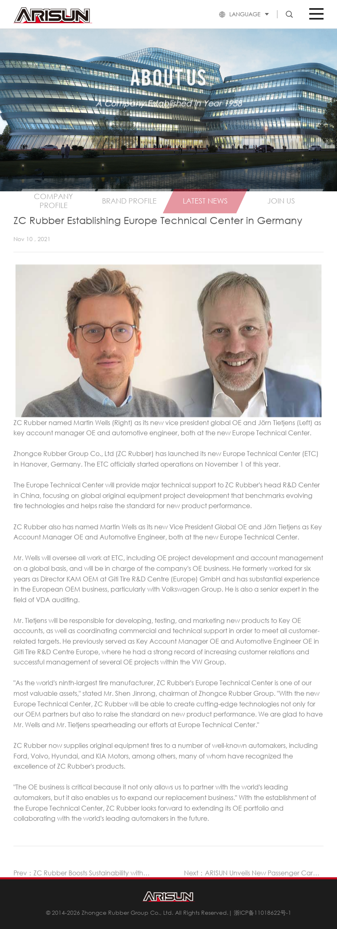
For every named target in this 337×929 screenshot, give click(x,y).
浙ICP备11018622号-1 (262, 912)
